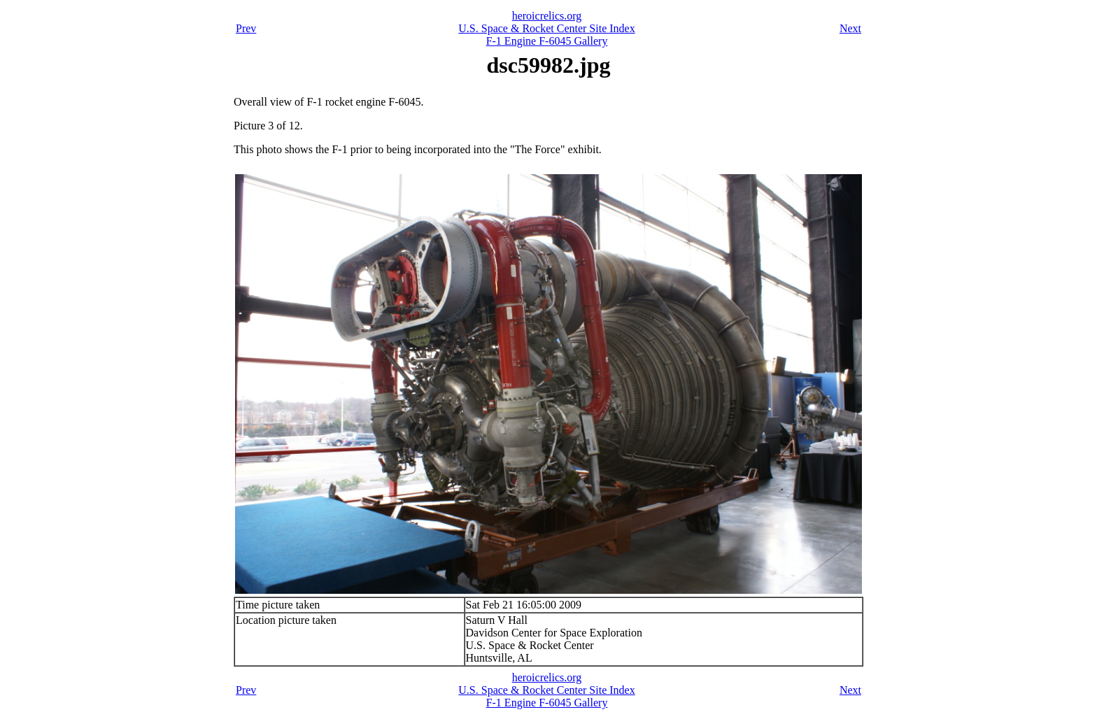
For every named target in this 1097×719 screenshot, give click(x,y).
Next (850, 28)
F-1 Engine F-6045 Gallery (547, 41)
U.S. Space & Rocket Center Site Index (546, 28)
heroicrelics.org (547, 16)
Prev (246, 28)
